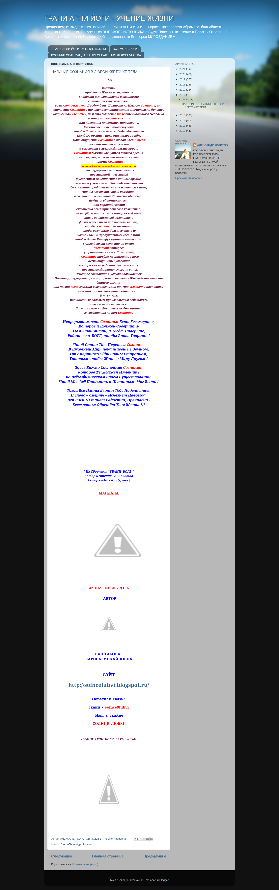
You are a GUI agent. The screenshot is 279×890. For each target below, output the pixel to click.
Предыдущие (154, 856)
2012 (182, 130)
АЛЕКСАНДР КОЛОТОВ (212, 145)
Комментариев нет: (116, 838)
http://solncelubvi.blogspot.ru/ (109, 684)
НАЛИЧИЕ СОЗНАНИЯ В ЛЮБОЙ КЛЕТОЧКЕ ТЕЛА (94, 72)
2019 (182, 79)
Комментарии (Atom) (85, 864)
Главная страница (108, 856)
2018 (182, 84)
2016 (182, 94)
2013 (182, 125)
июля (186, 99)
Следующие (61, 856)
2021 (182, 68)
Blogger (164, 879)
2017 (182, 89)
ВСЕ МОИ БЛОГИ (125, 48)
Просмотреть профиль (189, 178)
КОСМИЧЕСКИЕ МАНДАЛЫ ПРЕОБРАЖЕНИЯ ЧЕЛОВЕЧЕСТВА (96, 55)
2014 (182, 120)
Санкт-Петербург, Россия (76, 844)
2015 (182, 115)
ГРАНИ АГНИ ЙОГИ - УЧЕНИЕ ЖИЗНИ (109, 18)
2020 (182, 74)
